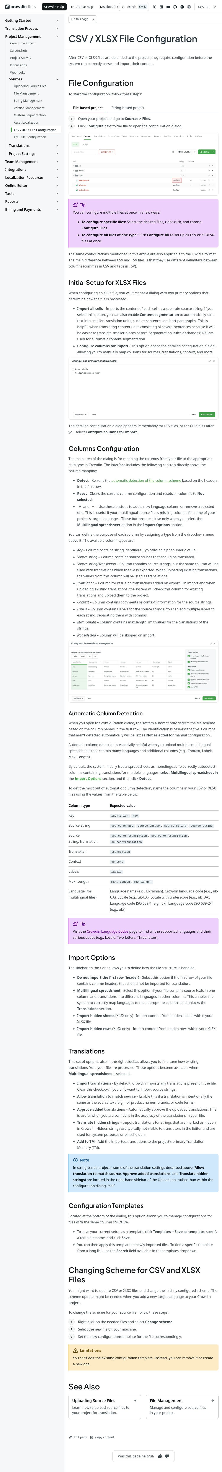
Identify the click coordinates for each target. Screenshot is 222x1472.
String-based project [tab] (127, 107)
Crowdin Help (54, 7)
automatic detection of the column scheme (146, 480)
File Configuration (101, 83)
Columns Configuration (104, 448)
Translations (87, 1051)
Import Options (92, 957)
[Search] (134, 7)
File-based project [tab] (88, 107)
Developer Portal (112, 7)
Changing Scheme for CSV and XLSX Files (134, 1274)
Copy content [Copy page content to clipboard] (102, 1437)
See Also (84, 1386)
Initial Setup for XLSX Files (107, 282)
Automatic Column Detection (106, 713)
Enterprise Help (82, 7)
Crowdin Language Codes (107, 931)
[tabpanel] (144, 181)
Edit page (78, 1437)
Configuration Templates (106, 1205)
